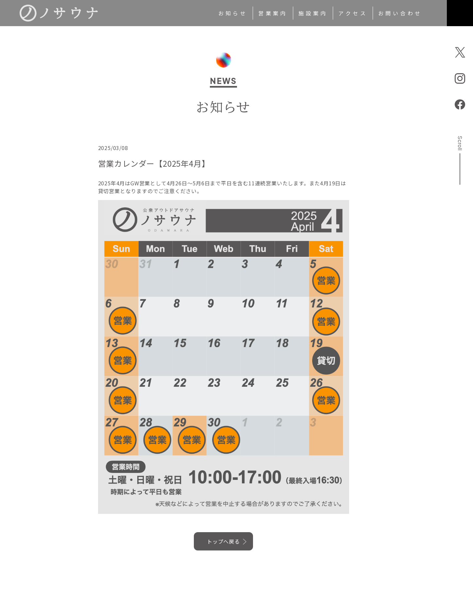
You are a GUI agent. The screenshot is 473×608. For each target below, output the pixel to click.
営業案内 (273, 13)
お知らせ (233, 13)
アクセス (352, 13)
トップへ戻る (223, 541)
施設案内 (313, 13)
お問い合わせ (400, 13)
